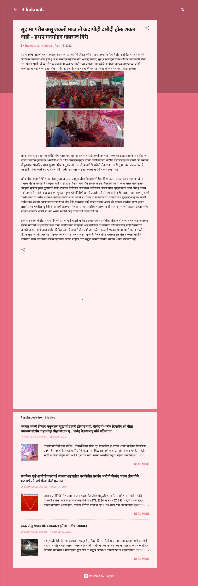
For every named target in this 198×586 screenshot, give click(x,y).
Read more (141, 464)
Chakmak (33, 9)
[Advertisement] (172, 78)
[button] (147, 29)
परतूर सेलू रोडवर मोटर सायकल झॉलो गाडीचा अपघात (54, 526)
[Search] (182, 10)
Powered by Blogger (99, 576)
